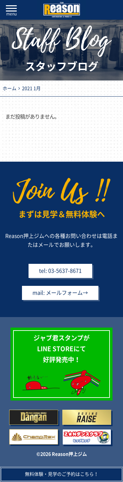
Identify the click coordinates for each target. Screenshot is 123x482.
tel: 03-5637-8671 (60, 270)
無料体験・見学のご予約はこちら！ (61, 474)
